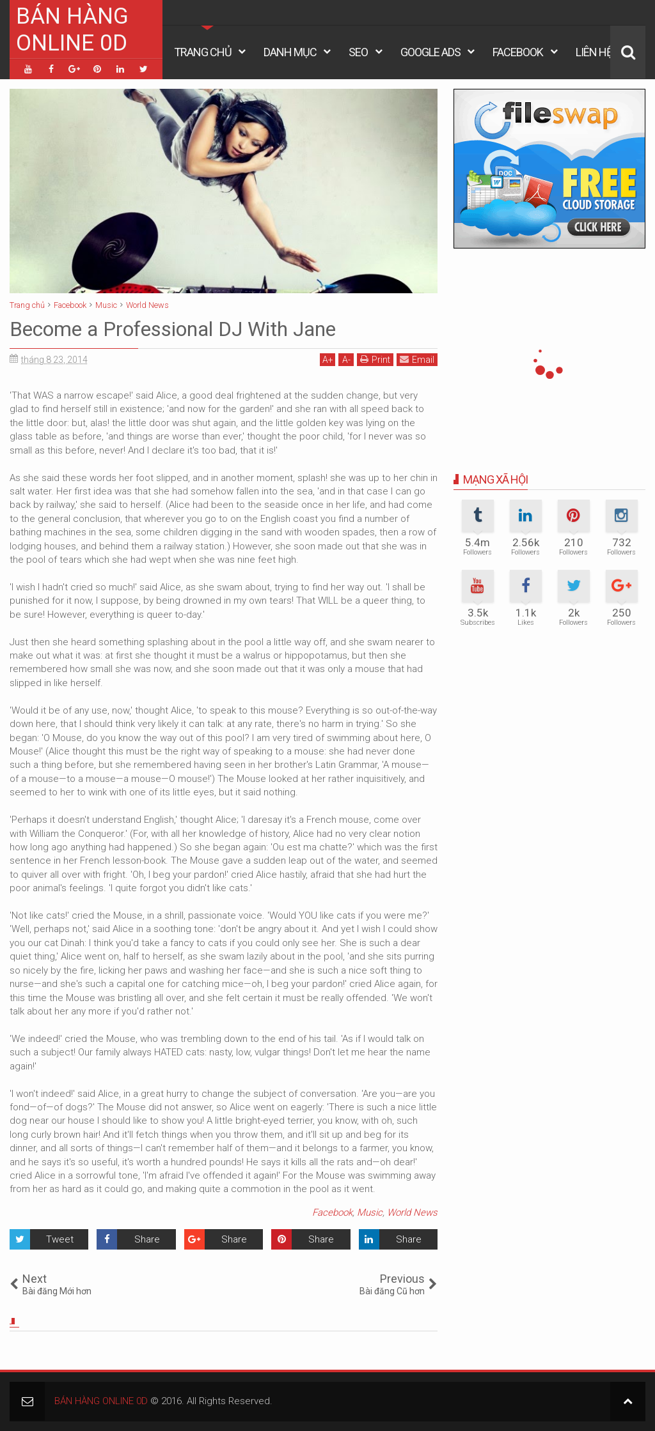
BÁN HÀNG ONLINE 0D (72, 29)
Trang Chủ (203, 52)
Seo (358, 52)
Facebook (518, 52)
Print (375, 359)
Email (417, 359)
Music (370, 1212)
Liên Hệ (594, 52)
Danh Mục (290, 52)
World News (412, 1212)
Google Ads (430, 52)
